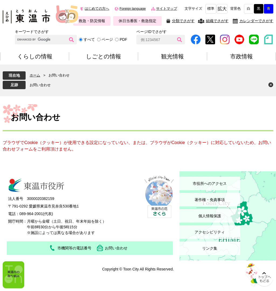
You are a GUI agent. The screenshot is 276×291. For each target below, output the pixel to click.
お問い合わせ (40, 85)
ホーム (35, 75)
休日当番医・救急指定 (137, 21)
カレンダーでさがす (256, 21)
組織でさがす (217, 21)
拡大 (222, 8)
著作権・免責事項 (210, 200)
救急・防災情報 (92, 21)
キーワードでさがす (32, 31)
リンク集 (209, 248)
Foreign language (132, 9)
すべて (89, 39)
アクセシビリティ (210, 232)
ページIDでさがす (151, 31)
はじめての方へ (97, 9)
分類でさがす (183, 21)
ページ (107, 39)
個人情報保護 (209, 216)
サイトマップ (166, 9)
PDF (123, 39)
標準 (210, 9)
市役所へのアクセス (210, 183)
